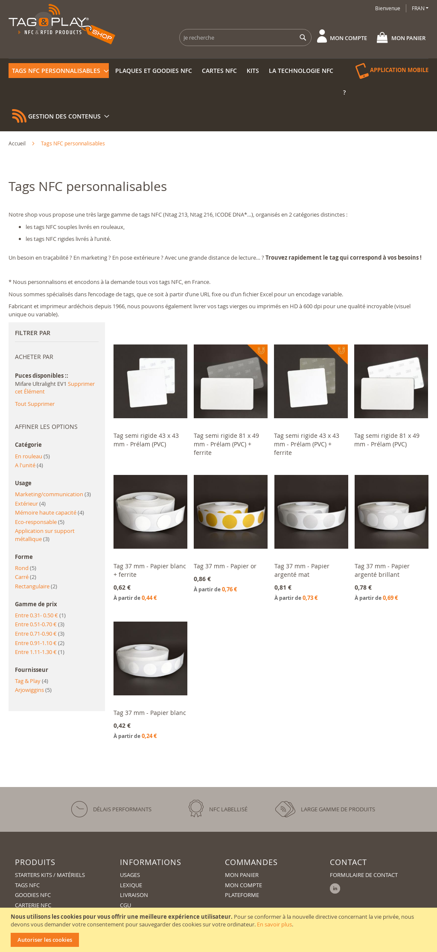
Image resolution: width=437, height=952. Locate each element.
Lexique (131, 885)
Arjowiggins (33, 690)
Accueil (18, 143)
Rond (25, 568)
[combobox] (245, 37)
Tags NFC (27, 885)
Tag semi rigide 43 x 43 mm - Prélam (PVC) (146, 439)
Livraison (134, 895)
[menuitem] (59, 70)
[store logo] (62, 24)
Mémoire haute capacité (49, 512)
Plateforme (242, 895)
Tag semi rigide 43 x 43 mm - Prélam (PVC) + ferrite (306, 444)
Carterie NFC (33, 905)
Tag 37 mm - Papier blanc (150, 713)
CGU (125, 905)
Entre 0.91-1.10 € (39, 643)
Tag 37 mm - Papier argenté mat (301, 570)
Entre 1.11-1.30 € (39, 652)
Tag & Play (31, 681)
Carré (25, 577)
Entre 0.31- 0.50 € (40, 615)
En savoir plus (274, 924)
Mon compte (348, 38)
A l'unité (29, 465)
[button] (420, 8)
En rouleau (32, 456)
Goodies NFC (33, 895)
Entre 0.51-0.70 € (39, 624)
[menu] (218, 58)
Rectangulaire (36, 586)
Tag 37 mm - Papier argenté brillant (382, 570)
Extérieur (30, 503)
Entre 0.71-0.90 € (39, 633)
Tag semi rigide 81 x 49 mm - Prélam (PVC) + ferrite (226, 444)
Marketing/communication (53, 494)
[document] (219, 930)
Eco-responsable (39, 522)
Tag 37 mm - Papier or (225, 566)
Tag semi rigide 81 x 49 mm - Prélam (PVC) (387, 439)
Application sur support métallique (45, 535)
